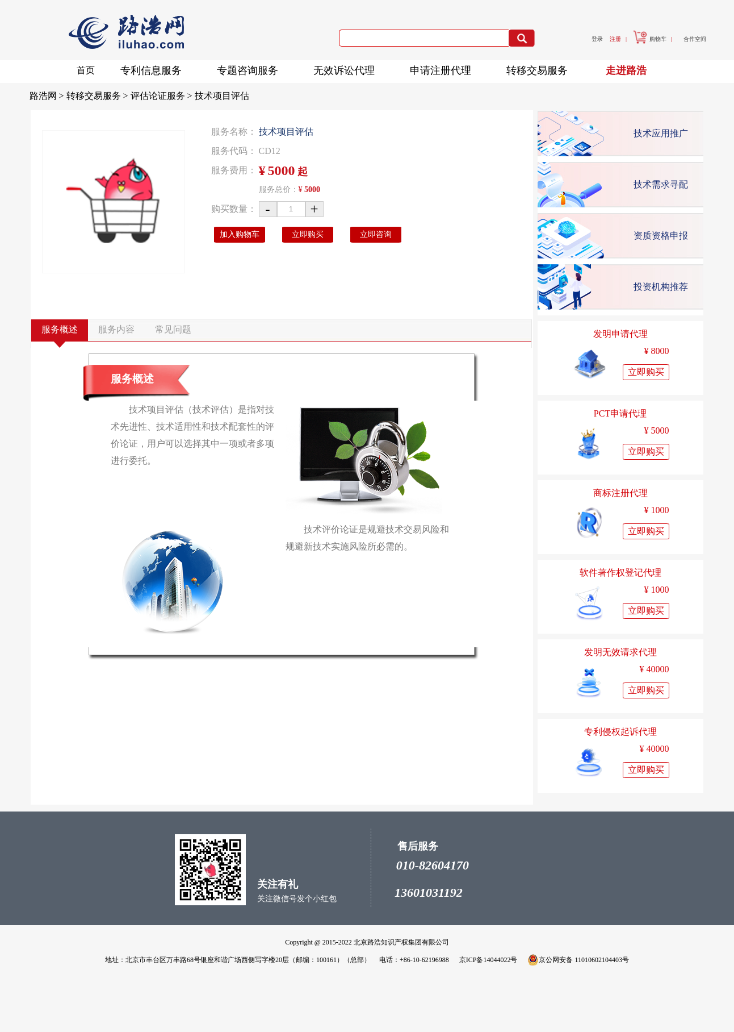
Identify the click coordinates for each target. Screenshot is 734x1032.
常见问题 (173, 329)
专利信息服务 (154, 68)
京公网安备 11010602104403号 (578, 960)
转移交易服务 (540, 68)
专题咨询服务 (251, 68)
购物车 (649, 39)
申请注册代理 (444, 68)
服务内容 (116, 329)
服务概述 (59, 329)
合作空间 (694, 39)
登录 (597, 39)
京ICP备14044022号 (488, 960)
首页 (86, 70)
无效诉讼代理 (347, 68)
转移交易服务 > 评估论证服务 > (130, 96)
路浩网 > (48, 96)
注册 (615, 39)
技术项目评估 (222, 96)
